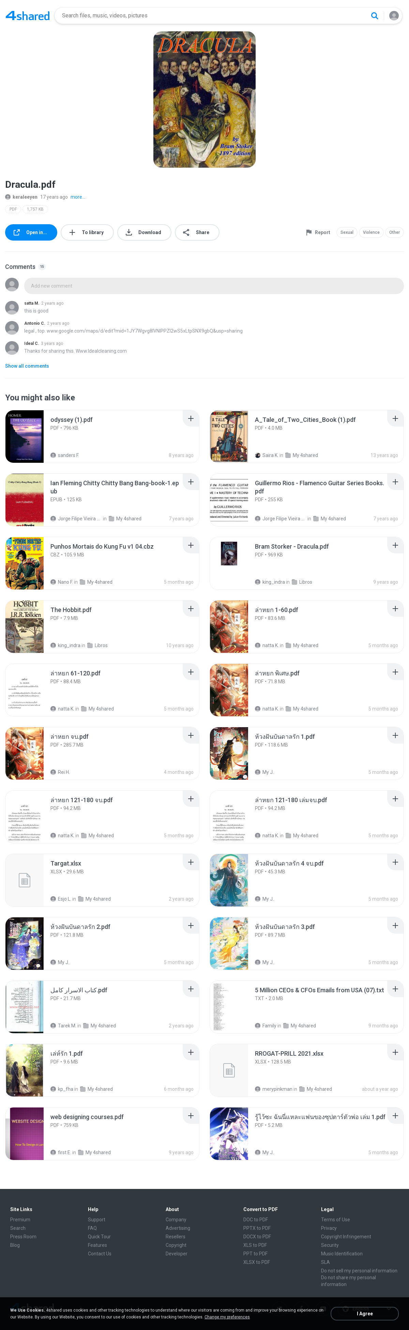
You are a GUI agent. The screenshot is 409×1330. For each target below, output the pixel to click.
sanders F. (64, 455)
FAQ (92, 1228)
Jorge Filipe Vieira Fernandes (76, 518)
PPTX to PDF (257, 1228)
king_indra (270, 582)
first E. (60, 1152)
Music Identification (342, 1253)
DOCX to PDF (257, 1236)
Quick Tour (99, 1236)
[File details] (32, 436)
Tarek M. (63, 1025)
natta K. (267, 645)
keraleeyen (21, 197)
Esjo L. (60, 899)
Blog (15, 1245)
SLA (325, 1262)
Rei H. (60, 772)
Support (96, 1219)
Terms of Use (335, 1219)
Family (265, 1025)
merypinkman (273, 1089)
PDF (13, 209)
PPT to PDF (255, 1253)
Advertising (178, 1228)
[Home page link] (27, 15)
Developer (176, 1253)
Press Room (23, 1236)
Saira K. (266, 455)
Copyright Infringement (346, 1236)
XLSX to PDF (256, 1262)
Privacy (329, 1228)
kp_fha (61, 1089)
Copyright (176, 1245)
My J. (264, 772)
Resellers (175, 1236)
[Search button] (374, 15)
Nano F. (61, 582)
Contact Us (99, 1253)
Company (176, 1219)
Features (97, 1245)
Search (18, 1228)
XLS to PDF (255, 1245)
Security (330, 1245)
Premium (20, 1219)
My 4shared (301, 455)
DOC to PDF (255, 1219)
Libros (302, 582)
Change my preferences (227, 1317)
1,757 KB (35, 209)
